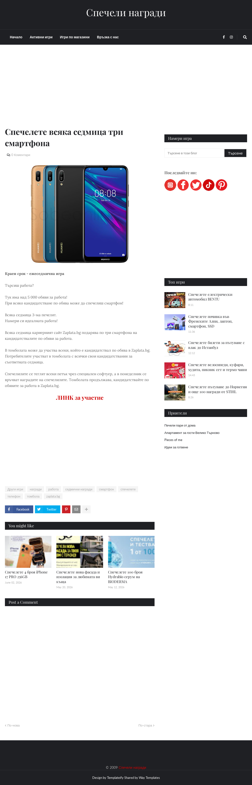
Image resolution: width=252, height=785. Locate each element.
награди (36, 489)
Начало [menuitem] (16, 37)
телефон (13, 496)
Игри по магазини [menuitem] (75, 37)
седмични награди (78, 489)
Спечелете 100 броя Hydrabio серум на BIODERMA (125, 577)
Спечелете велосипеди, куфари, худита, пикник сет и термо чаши (217, 367)
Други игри (15, 489)
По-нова (13, 725)
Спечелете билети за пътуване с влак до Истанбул (216, 345)
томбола (33, 496)
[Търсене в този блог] (194, 153)
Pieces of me (173, 440)
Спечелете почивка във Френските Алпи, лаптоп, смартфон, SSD (210, 321)
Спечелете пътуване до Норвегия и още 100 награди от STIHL (217, 389)
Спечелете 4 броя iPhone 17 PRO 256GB (26, 574)
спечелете (128, 489)
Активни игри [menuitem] (41, 37)
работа (53, 489)
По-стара (145, 725)
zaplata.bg (53, 496)
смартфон (106, 489)
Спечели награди (126, 12)
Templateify (115, 778)
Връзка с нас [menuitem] (108, 37)
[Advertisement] (80, 91)
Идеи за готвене (176, 447)
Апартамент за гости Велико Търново (192, 433)
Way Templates (149, 778)
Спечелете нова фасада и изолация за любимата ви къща (78, 577)
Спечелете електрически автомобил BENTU (210, 297)
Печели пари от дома (179, 425)
